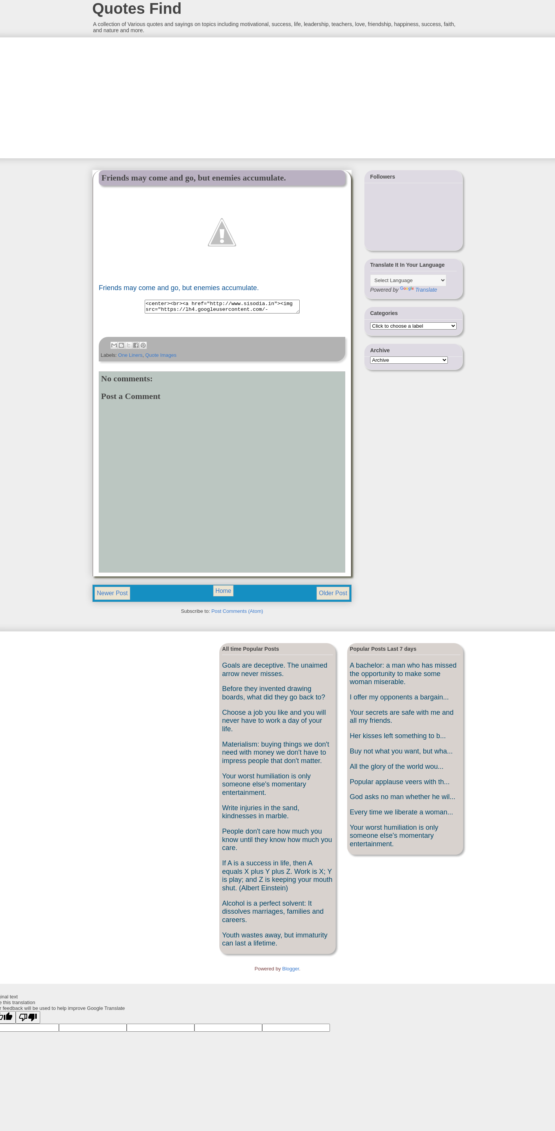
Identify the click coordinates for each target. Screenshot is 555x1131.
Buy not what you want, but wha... (401, 753)
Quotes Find (136, 8)
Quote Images (160, 357)
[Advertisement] (149, 97)
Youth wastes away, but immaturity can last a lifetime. (274, 942)
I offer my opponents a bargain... (399, 699)
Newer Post (112, 595)
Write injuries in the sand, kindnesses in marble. (260, 814)
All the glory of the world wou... (397, 769)
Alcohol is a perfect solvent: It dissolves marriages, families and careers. (272, 914)
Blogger (290, 971)
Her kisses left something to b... (398, 738)
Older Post (333, 595)
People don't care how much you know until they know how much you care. (277, 842)
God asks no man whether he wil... (402, 799)
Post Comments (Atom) (237, 613)
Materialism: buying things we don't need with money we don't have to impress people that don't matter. (275, 755)
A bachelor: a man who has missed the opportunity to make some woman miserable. (403, 676)
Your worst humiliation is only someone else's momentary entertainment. (266, 787)
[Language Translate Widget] (408, 280)
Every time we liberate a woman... (401, 814)
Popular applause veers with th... (400, 784)
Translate (418, 290)
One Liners (130, 357)
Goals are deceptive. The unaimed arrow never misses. (274, 672)
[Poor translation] (28, 1019)
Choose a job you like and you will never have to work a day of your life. (274, 723)
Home (223, 593)
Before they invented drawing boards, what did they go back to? (273, 695)
